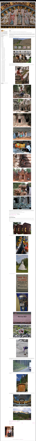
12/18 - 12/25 (3, 48)
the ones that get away (12, 217)
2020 (2, 40)
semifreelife (5, 4)
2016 (2, 43)
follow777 (19, 439)
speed (10, 30)
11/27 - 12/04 (3, 50)
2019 (2, 41)
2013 (2, 45)
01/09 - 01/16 (3, 80)
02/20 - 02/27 (3, 76)
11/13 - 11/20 (3, 51)
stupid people (17, 421)
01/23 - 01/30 (3, 79)
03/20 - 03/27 (3, 73)
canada (12, 421)
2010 (2, 82)
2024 (2, 38)
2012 (2, 46)
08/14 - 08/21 (3, 61)
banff (10, 421)
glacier (15, 421)
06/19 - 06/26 (3, 65)
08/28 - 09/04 (3, 58)
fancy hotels (14, 421)
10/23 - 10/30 (3, 53)
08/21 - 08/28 (3, 60)
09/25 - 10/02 (3, 56)
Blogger (22, 439)
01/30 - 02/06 (3, 78)
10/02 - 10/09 (3, 55)
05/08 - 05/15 (3, 68)
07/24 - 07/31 (3, 63)
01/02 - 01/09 (3, 81)
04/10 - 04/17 (3, 71)
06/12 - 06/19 (3, 66)
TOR (4, 30)
